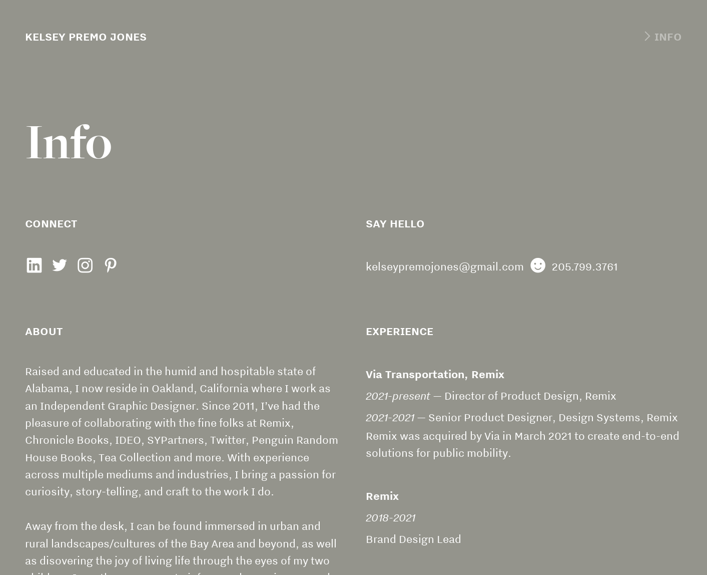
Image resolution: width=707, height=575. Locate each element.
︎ (34, 266)
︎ (85, 266)
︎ (111, 266)
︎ (60, 266)
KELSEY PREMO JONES (86, 37)
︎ (661, 37)
